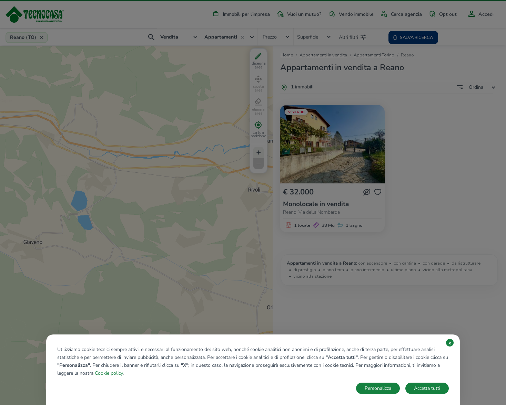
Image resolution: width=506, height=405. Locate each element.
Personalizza (378, 388)
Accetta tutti (427, 388)
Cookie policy (109, 373)
